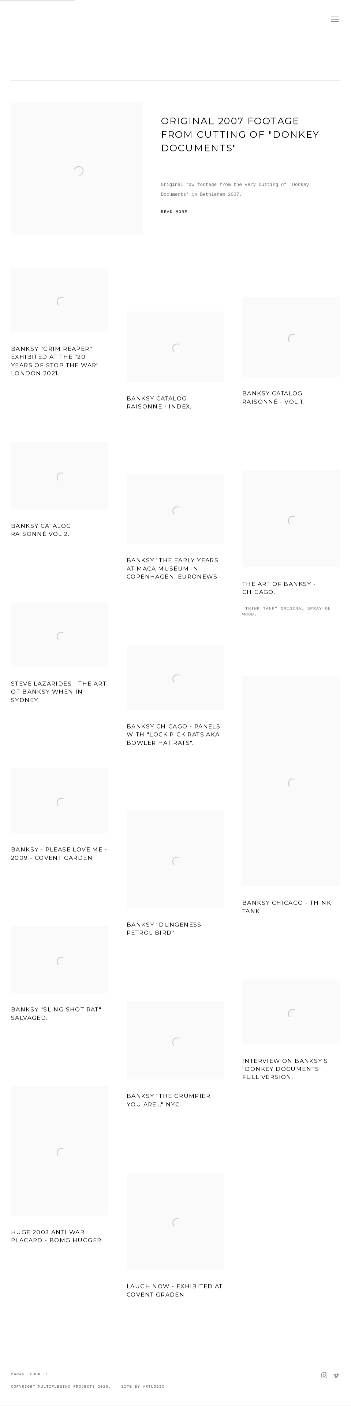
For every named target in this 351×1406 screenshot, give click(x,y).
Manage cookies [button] (30, 1374)
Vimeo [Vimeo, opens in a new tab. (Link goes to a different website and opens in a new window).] (336, 1375)
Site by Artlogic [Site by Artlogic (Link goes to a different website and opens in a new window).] (142, 1386)
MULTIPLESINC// (58, 20)
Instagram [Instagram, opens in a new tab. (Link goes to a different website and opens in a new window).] (324, 1375)
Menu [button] (334, 19)
